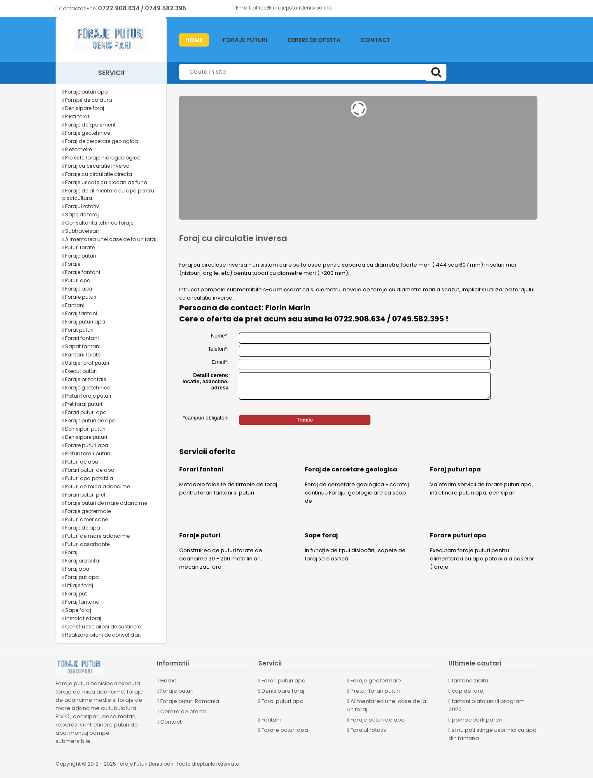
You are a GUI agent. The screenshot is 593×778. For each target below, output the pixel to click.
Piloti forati (76, 116)
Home (167, 680)
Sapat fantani (81, 346)
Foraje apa (77, 288)
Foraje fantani (81, 272)
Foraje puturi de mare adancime (104, 502)
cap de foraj (466, 691)
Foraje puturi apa (85, 91)
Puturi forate (78, 247)
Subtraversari (80, 230)
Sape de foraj (80, 214)
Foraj (69, 552)
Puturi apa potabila (87, 478)
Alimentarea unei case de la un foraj (109, 239)
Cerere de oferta (314, 40)
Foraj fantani (79, 313)
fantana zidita (468, 680)
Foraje (71, 263)
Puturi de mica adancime (96, 486)
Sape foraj (76, 610)
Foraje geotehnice (86, 132)
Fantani (73, 305)
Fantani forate (81, 354)
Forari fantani (80, 338)
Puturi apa (76, 280)
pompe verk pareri (475, 720)
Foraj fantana (81, 601)
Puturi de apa (80, 461)
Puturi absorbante (86, 544)
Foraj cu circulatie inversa (96, 165)
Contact (375, 40)
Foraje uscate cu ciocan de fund (104, 182)
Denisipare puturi (84, 437)
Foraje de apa (81, 527)
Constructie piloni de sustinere (101, 626)
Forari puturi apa (84, 412)
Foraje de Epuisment (89, 124)
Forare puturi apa (85, 445)
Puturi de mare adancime (96, 535)
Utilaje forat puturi (85, 362)
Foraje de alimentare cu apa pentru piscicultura (108, 194)
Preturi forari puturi (86, 453)
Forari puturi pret (83, 494)
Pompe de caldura (87, 99)
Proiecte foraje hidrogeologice (101, 157)
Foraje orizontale (84, 379)
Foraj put (74, 593)
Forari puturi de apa (88, 469)
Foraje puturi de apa (89, 420)
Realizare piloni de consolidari (101, 634)
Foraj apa (75, 568)
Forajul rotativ (80, 206)
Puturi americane (85, 519)
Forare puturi (79, 296)
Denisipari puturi (83, 428)
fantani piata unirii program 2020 (486, 705)
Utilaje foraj (77, 585)
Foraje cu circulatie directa (97, 174)
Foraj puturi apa (83, 321)
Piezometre (77, 149)
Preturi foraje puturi (86, 395)
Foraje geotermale (86, 511)
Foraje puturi (245, 40)
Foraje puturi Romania (188, 701)
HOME (194, 40)
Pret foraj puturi (82, 404)
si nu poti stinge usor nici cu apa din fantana (492, 734)
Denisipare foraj (83, 108)
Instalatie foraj (81, 618)
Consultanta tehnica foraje (97, 222)
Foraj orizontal (81, 560)
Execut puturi (79, 371)
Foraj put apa (80, 577)
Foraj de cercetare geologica (100, 141)
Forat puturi (77, 329)
